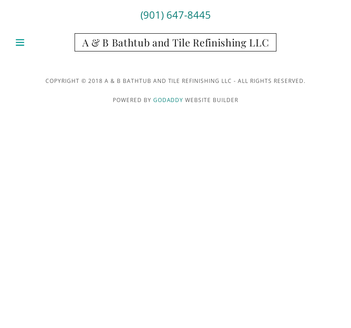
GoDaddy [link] (168, 100)
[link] (175, 44)
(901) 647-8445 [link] (175, 14)
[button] (35, 42)
